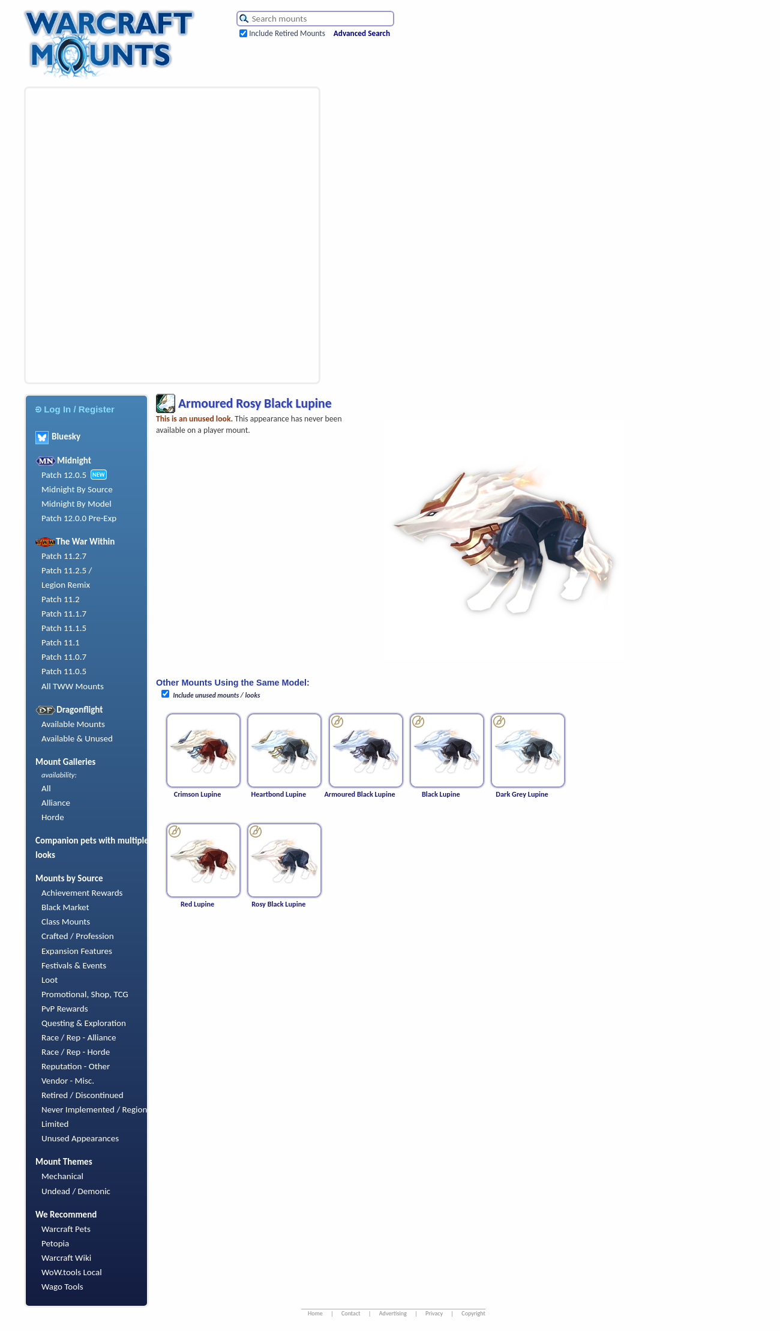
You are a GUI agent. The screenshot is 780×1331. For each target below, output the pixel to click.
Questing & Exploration (83, 1023)
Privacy (434, 1313)
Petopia (55, 1243)
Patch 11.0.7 (63, 656)
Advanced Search (362, 33)
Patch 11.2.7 (63, 556)
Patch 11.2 (60, 599)
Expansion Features (76, 951)
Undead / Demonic (75, 1191)
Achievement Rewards (82, 892)
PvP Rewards (64, 1008)
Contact (351, 1313)
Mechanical (62, 1176)
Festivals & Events (73, 965)
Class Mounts (65, 921)
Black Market (65, 907)
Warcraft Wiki (66, 1257)
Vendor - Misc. (67, 1080)
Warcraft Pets (66, 1229)
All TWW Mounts (72, 686)
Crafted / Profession (77, 936)
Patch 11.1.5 (63, 628)
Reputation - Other (75, 1066)
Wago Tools (62, 1286)
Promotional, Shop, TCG (84, 994)
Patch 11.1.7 (63, 613)
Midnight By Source (77, 489)
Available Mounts (73, 724)
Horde (52, 817)
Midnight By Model (76, 503)
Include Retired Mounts (287, 33)
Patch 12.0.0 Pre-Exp (78, 518)
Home (315, 1313)
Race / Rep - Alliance (78, 1037)
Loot (49, 979)
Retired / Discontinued (82, 1095)
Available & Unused (77, 738)
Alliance (55, 802)
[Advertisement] (141, 235)
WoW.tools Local (71, 1272)
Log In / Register (75, 409)
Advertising (393, 1313)
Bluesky (57, 436)
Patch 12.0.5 (63, 474)
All (46, 788)
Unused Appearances (80, 1138)
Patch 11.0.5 (63, 671)
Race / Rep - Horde (75, 1051)
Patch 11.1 (60, 642)
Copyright (473, 1313)
